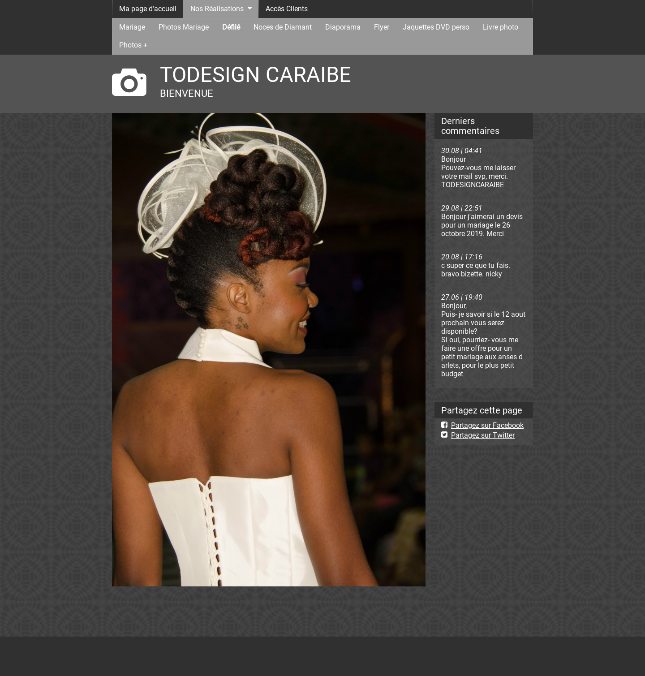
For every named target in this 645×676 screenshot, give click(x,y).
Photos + (133, 45)
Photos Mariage (184, 27)
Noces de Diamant (283, 27)
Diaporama (343, 27)
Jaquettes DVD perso (436, 27)
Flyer (381, 27)
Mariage (132, 27)
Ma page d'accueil (147, 8)
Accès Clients (287, 8)
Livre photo (500, 27)
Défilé (231, 27)
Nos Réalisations (217, 8)
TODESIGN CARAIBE (255, 74)
